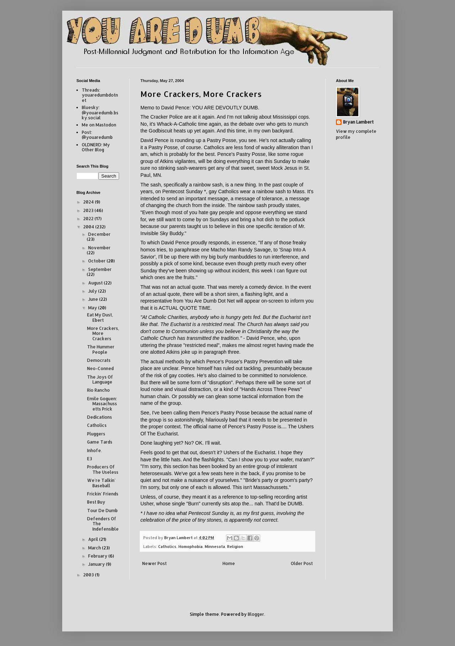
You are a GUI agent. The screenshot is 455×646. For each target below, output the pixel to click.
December (99, 234)
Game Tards (99, 442)
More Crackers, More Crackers (103, 333)
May (93, 307)
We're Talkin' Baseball (101, 483)
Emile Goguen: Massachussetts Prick (102, 404)
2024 (89, 202)
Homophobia (190, 546)
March (95, 547)
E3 (89, 458)
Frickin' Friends (102, 493)
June (93, 299)
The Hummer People (100, 349)
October (97, 261)
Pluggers (96, 433)
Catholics (167, 546)
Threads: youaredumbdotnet (100, 95)
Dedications (99, 417)
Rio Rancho (98, 390)
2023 (89, 210)
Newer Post (154, 563)
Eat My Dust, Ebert (100, 317)
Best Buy (96, 502)
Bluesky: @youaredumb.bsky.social (100, 112)
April (93, 539)
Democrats (99, 360)
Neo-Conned (100, 368)
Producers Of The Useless (102, 469)
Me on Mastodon (99, 124)
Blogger (256, 614)
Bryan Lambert (358, 122)
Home (229, 563)
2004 (89, 226)
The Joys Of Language (100, 379)
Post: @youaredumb (97, 135)
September (100, 269)
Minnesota (215, 546)
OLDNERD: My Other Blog (96, 147)
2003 (89, 574)
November (99, 247)
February (98, 556)
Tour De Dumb (102, 510)
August (96, 283)
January (97, 564)
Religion (235, 546)
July (93, 291)
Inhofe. (94, 450)
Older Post (302, 563)
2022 (89, 218)
